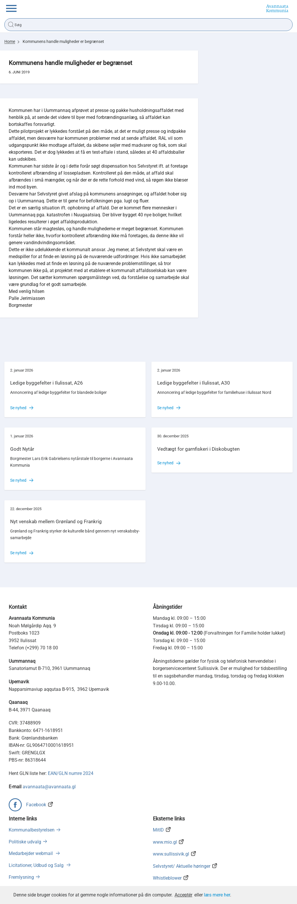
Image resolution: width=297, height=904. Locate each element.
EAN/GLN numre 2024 (70, 773)
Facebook (36, 804)
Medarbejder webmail (31, 853)
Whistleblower (167, 878)
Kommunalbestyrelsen (32, 830)
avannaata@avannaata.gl (49, 786)
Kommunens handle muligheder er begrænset (63, 41)
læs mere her (217, 895)
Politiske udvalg (25, 842)
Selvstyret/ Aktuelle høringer (181, 866)
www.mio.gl (165, 842)
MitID (158, 830)
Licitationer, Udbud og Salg (37, 865)
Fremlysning (21, 877)
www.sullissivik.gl (171, 854)
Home (9, 41)
